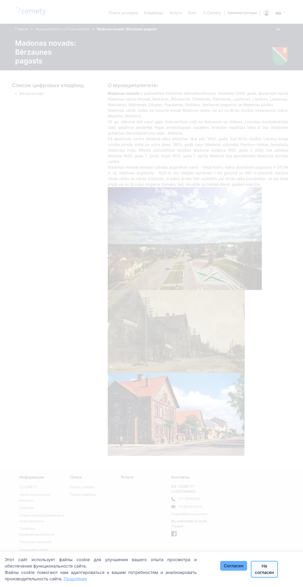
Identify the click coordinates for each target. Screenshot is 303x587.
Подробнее (75, 578)
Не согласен (264, 569)
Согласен (234, 565)
